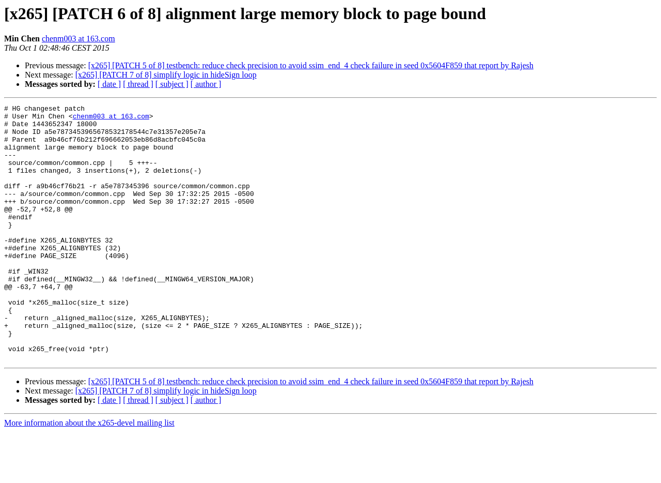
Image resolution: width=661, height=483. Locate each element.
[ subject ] (171, 84)
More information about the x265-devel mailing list (89, 474)
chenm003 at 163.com (78, 38)
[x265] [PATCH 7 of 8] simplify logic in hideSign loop (166, 74)
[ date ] (109, 84)
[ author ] (206, 84)
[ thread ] (138, 84)
